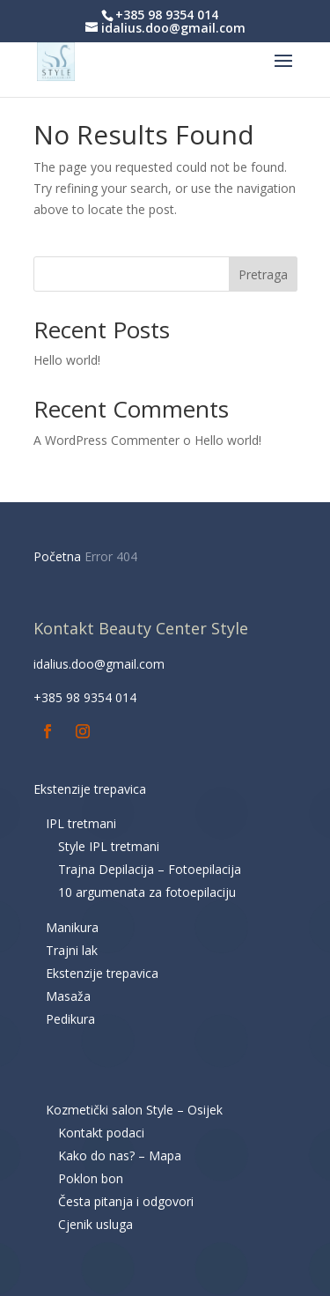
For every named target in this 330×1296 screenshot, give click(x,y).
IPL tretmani (81, 823)
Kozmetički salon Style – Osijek (134, 1109)
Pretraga (263, 274)
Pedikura (70, 1019)
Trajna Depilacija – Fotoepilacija (149, 869)
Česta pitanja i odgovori (126, 1201)
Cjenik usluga (95, 1224)
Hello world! (66, 360)
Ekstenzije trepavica (89, 789)
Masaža (68, 996)
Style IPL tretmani (108, 846)
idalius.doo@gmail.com (99, 663)
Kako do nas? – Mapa (119, 1155)
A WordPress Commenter (106, 440)
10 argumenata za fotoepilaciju (147, 892)
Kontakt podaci (101, 1132)
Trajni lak (72, 950)
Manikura (72, 927)
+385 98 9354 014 (84, 697)
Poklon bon (90, 1178)
